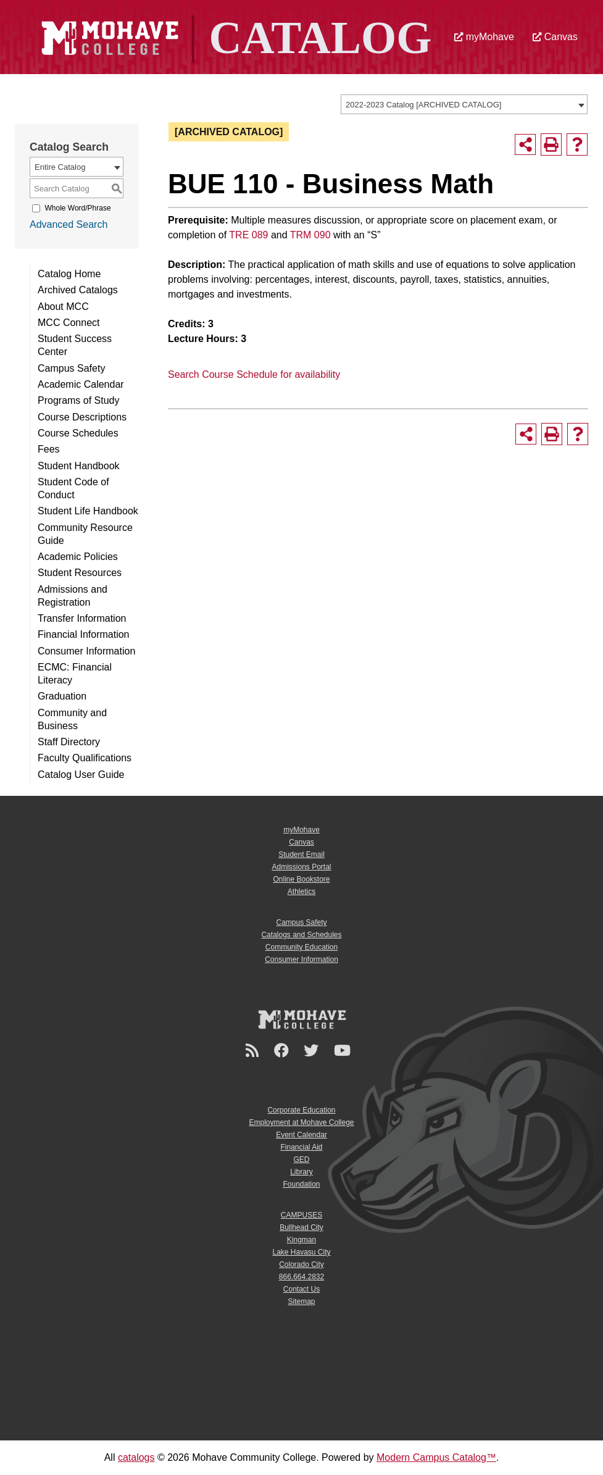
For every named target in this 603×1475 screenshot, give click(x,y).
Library (301, 1172)
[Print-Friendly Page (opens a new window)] (551, 144)
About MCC (63, 306)
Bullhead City (301, 1227)
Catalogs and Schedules (301, 934)
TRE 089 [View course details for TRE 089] (248, 235)
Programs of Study (79, 400)
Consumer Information (86, 651)
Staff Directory (69, 742)
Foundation (301, 1184)
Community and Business (72, 719)
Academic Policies (78, 556)
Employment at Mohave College (301, 1122)
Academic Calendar (81, 384)
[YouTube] (344, 1050)
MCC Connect (68, 322)
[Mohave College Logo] (302, 1019)
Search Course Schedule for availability (254, 374)
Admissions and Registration (72, 596)
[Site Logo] (233, 36)
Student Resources (80, 572)
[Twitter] (313, 1050)
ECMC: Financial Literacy (75, 673)
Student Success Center (75, 345)
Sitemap (301, 1301)
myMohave (484, 36)
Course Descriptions (82, 417)
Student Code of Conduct (73, 488)
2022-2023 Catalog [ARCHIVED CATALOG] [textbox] (423, 104)
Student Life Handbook (88, 511)
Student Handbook (79, 466)
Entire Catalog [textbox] (60, 167)
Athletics (301, 891)
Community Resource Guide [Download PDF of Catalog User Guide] (85, 534)
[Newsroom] (254, 1050)
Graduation (62, 696)
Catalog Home (69, 274)
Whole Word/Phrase (77, 208)
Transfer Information (82, 618)
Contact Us (301, 1289)
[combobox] (464, 104)
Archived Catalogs (78, 290)
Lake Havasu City (301, 1252)
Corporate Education (301, 1110)
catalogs (136, 1457)
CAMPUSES (301, 1215)
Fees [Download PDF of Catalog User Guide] (49, 449)
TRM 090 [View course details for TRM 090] (310, 235)
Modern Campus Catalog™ (436, 1457)
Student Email (301, 854)
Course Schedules (78, 433)
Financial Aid (301, 1147)
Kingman (301, 1239)
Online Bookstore (301, 879)
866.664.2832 (301, 1276)
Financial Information (84, 634)
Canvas (555, 36)
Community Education (301, 947)
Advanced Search (68, 224)
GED (301, 1159)
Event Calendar (301, 1134)
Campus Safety (71, 368)
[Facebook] (283, 1050)
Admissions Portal (301, 867)
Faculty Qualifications (84, 758)
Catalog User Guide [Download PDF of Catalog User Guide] (81, 774)
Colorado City (301, 1264)
